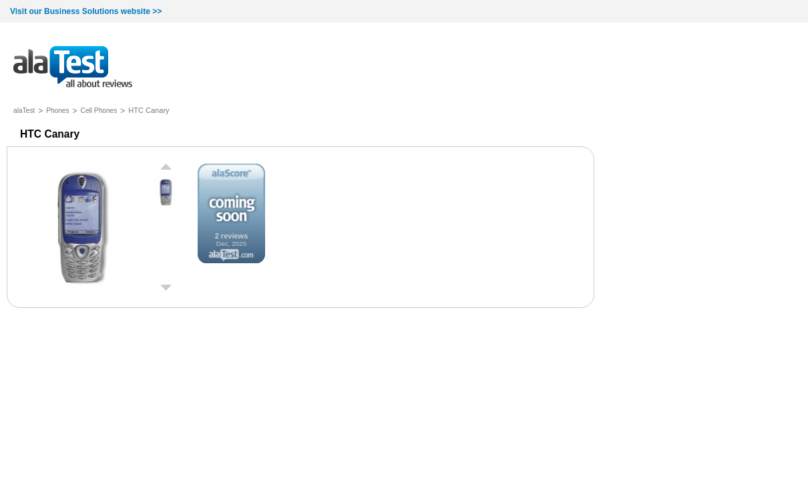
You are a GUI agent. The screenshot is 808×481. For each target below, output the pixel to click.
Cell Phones (99, 110)
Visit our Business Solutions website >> (86, 11)
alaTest (24, 110)
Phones (57, 110)
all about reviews (72, 68)
